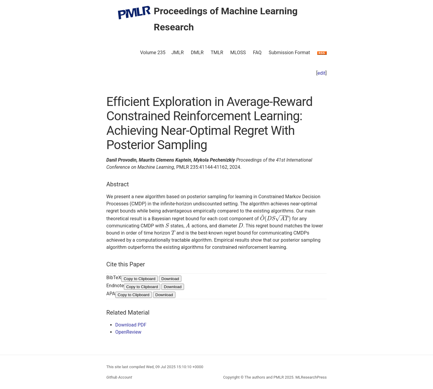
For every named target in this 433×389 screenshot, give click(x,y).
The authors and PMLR (264, 377)
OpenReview (128, 332)
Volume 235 (152, 52)
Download (170, 278)
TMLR (217, 52)
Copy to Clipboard (139, 278)
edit (321, 73)
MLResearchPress (311, 377)
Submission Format (289, 52)
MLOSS (238, 52)
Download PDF (131, 325)
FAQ (257, 52)
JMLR (178, 52)
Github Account (119, 377)
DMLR (197, 52)
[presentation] (275, 218)
